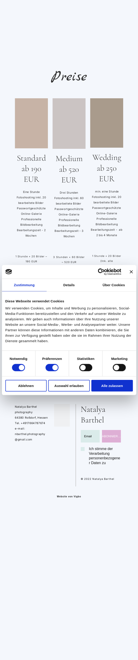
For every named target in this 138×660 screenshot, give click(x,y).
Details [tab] (69, 285)
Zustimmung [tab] (24, 285)
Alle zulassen (112, 386)
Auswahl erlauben (68, 386)
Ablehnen (26, 386)
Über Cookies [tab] (114, 285)
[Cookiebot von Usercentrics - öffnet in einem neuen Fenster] (101, 271)
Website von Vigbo (69, 497)
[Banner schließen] (131, 271)
